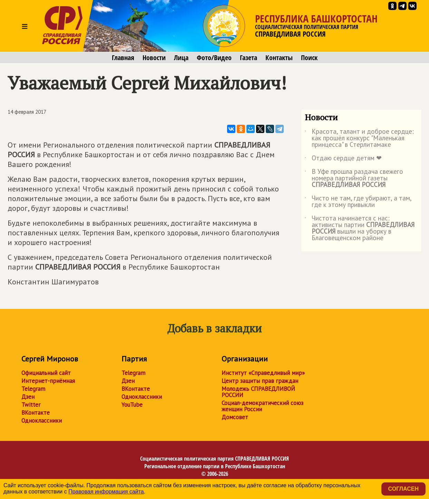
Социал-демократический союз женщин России (262, 406)
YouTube (132, 405)
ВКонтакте (35, 412)
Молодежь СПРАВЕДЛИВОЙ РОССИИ (258, 392)
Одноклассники (41, 420)
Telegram (33, 389)
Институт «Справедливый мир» (263, 373)
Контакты (279, 58)
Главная (123, 58)
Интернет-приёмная (48, 381)
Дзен (28, 397)
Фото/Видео (214, 58)
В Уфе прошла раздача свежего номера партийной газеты (354, 178)
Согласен (403, 489)
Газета (248, 58)
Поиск (309, 58)
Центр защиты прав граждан (260, 381)
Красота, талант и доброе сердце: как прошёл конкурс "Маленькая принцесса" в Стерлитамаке (359, 138)
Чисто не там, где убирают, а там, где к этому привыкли (358, 202)
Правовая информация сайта (106, 492)
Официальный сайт (46, 373)
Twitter (30, 405)
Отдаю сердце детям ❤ (343, 159)
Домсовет (235, 417)
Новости (154, 58)
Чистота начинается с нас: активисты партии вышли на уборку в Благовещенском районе (360, 228)
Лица (181, 58)
